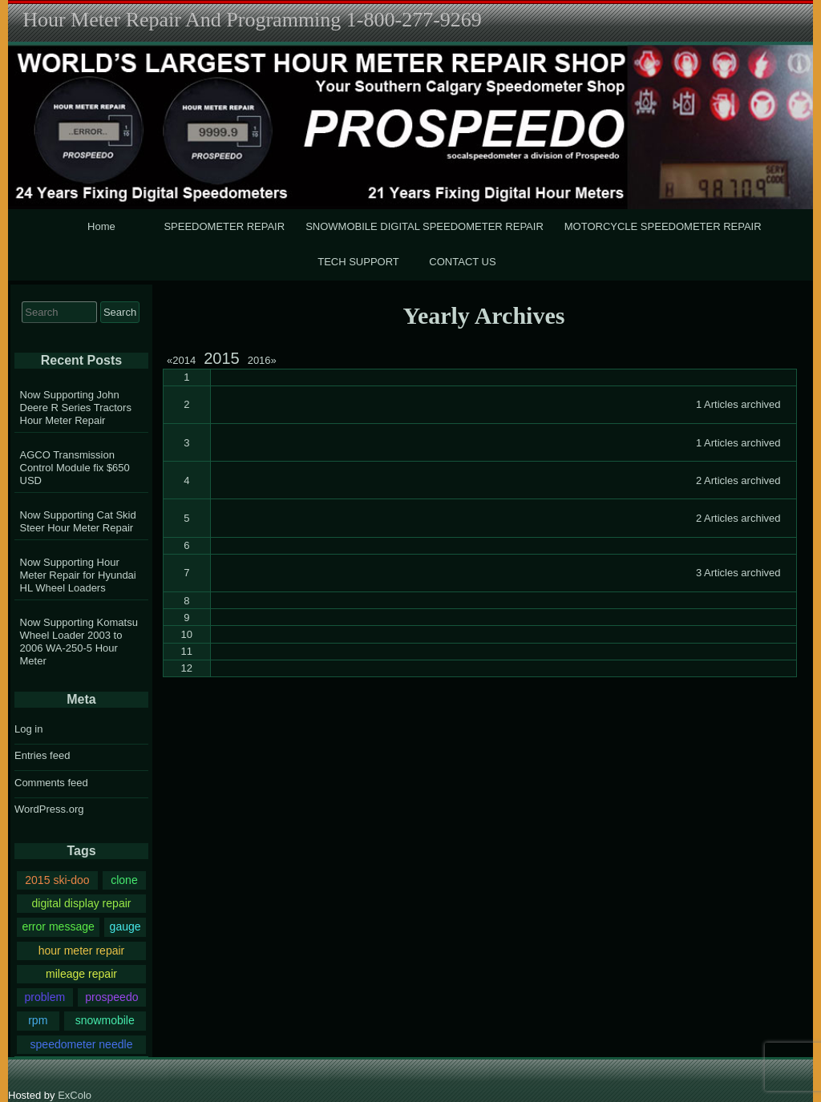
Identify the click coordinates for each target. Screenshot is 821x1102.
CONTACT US (462, 262)
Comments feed (51, 783)
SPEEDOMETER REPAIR (224, 226)
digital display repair (81, 903)
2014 (184, 360)
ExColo (74, 1095)
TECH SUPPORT (358, 262)
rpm (37, 1020)
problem (44, 997)
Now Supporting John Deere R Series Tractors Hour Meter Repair (75, 407)
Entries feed (42, 755)
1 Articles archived (738, 404)
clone (124, 880)
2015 (222, 358)
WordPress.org (48, 809)
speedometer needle (81, 1044)
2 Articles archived (738, 480)
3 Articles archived (738, 573)
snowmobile (105, 1020)
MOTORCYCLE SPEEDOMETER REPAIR (663, 226)
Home (101, 226)
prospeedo (111, 997)
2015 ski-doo (57, 880)
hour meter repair (81, 950)
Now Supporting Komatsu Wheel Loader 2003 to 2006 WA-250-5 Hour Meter (79, 641)
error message (58, 926)
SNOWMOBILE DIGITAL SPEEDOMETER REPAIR (424, 226)
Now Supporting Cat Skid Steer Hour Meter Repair (78, 521)
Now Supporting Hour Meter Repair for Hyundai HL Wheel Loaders (78, 575)
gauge (125, 926)
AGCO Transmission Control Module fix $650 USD (75, 467)
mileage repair (81, 973)
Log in (28, 729)
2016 (262, 360)
